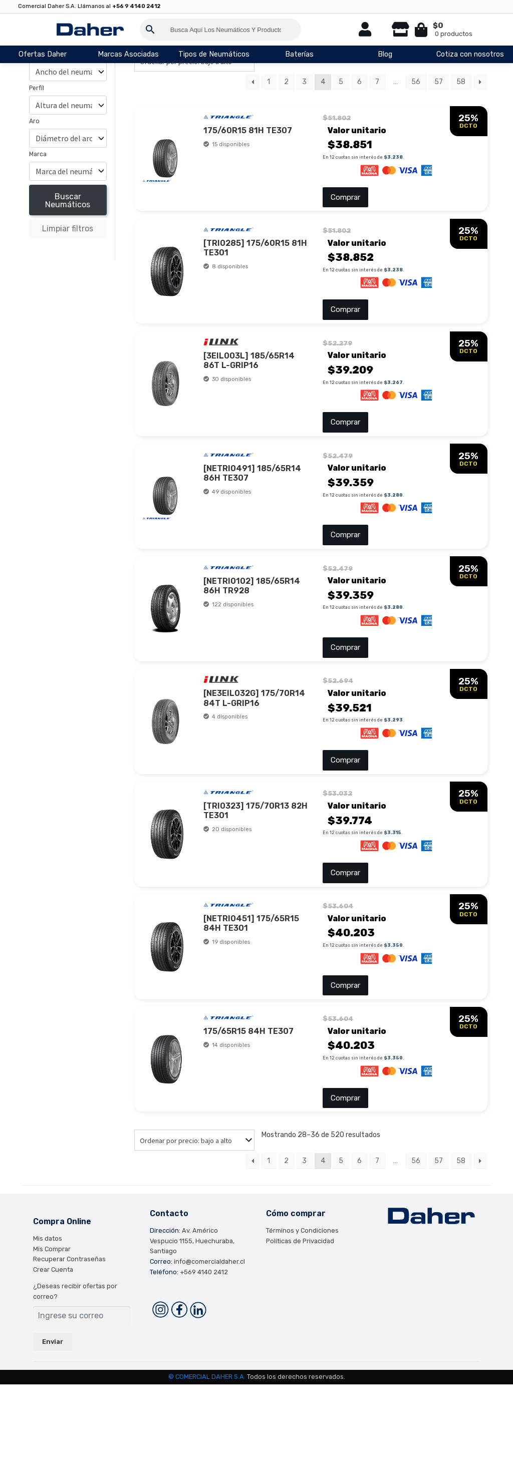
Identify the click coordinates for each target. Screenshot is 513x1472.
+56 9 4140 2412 (136, 6)
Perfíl (36, 88)
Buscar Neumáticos (67, 200)
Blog (385, 54)
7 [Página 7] (377, 82)
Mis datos (47, 1326)
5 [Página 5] (341, 82)
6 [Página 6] (359, 82)
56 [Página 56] (415, 82)
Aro (34, 121)
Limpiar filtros (67, 228)
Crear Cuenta (53, 1357)
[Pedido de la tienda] (194, 1227)
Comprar (345, 201)
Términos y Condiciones (302, 1318)
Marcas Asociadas (128, 54)
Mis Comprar (52, 1336)
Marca (38, 154)
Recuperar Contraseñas (69, 1346)
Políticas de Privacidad (300, 1328)
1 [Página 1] (268, 82)
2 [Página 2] (286, 82)
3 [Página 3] (304, 82)
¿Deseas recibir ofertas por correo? (75, 1379)
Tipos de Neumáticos (213, 54)
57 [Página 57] (438, 82)
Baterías (299, 54)
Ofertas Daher (43, 54)
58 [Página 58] (460, 82)
